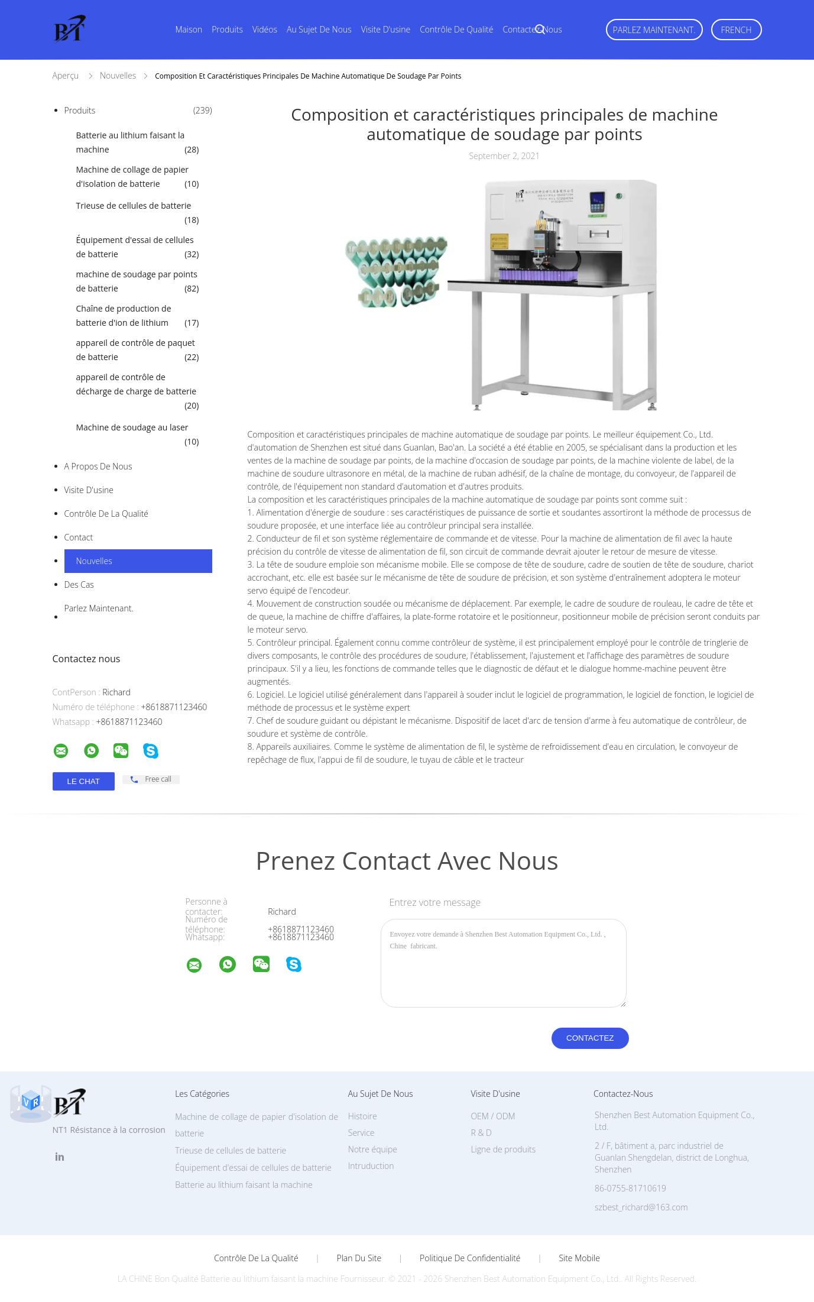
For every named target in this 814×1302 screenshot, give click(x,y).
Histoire (362, 1116)
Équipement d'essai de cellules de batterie (137, 247)
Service (361, 1132)
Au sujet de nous (319, 29)
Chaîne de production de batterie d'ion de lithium (137, 316)
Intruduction (371, 1165)
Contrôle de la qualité (106, 513)
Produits (227, 29)
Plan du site (359, 1258)
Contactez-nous (532, 29)
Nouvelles (94, 560)
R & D (481, 1132)
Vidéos (264, 29)
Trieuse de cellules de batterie (137, 213)
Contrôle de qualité (456, 29)
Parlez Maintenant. (654, 29)
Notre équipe (372, 1149)
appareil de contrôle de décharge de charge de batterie (137, 392)
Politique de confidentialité (470, 1258)
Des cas (79, 584)
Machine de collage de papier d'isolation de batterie (137, 177)
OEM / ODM (493, 1116)
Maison (189, 29)
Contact (78, 537)
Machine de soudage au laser (137, 435)
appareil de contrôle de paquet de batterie (137, 350)
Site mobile (579, 1258)
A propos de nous (98, 466)
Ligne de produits (503, 1149)
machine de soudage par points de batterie (137, 282)
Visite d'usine (385, 29)
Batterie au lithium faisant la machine (137, 143)
